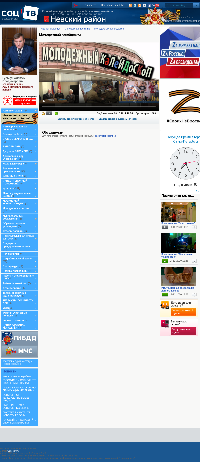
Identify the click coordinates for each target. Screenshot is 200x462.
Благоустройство (13, 134)
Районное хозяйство (15, 283)
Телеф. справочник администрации (14, 294)
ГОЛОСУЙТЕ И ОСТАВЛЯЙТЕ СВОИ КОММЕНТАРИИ (19, 381)
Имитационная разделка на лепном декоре (177, 289)
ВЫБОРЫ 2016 (11, 146)
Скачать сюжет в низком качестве (76, 119)
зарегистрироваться (105, 136)
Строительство (12, 288)
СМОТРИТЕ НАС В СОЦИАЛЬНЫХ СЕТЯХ (16, 406)
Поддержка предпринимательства (16, 245)
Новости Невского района (17, 376)
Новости (9, 371)
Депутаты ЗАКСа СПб (15, 151)
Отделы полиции (13, 231)
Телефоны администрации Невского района (17, 362)
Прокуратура (10, 266)
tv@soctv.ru (13, 451)
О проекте (90, 5)
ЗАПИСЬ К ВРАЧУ (13, 176)
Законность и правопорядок (11, 170)
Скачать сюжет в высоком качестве (118, 119)
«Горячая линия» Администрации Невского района (17, 87)
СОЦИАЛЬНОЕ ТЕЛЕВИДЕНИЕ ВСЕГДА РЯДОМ (16, 398)
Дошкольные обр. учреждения (13, 157)
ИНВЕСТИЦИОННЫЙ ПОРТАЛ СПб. (15, 182)
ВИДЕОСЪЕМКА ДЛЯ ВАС (18, 139)
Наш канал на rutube (112, 5)
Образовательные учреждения (14, 225)
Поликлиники (11, 253)
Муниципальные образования (13, 217)
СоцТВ (21, 15)
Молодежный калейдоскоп (109, 28)
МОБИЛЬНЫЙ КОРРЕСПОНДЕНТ (14, 202)
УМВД (6, 308)
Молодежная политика (16, 208)
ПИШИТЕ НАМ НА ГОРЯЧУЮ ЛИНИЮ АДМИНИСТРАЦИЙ (19, 389)
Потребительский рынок (17, 258)
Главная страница (50, 28)
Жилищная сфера (13, 163)
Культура (8, 188)
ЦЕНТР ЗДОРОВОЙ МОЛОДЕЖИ (14, 326)
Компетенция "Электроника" (178, 223)
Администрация (12, 110)
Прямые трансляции (15, 271)
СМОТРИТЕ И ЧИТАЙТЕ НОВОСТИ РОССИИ (16, 414)
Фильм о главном (13, 320)
